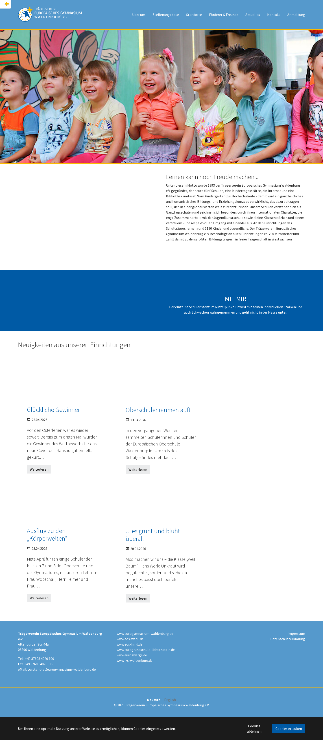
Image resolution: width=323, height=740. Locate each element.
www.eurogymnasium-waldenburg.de (145, 633)
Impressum (296, 633)
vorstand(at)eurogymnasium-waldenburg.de (62, 669)
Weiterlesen (39, 469)
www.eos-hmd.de (129, 644)
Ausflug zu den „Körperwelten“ (47, 534)
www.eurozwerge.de (132, 655)
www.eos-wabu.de (130, 639)
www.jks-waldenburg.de (135, 660)
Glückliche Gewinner (53, 410)
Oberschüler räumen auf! (158, 410)
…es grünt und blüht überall (153, 535)
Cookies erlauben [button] (288, 728)
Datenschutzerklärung (287, 639)
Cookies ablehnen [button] (254, 728)
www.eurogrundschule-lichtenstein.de (146, 649)
